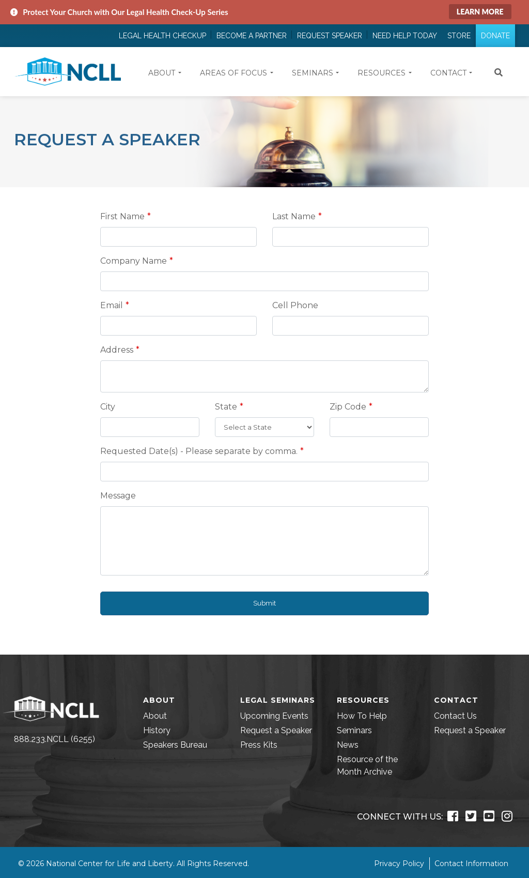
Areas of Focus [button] (233, 73)
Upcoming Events (274, 716)
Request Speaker (329, 36)
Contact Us (455, 716)
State (226, 407)
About (155, 716)
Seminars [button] (312, 73)
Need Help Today (404, 36)
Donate (495, 36)
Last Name (294, 216)
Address (116, 350)
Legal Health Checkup (162, 36)
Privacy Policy (399, 863)
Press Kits (258, 745)
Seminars (354, 730)
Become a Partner (251, 36)
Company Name (133, 261)
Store (459, 36)
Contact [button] (448, 73)
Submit (264, 603)
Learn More (480, 11)
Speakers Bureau (175, 745)
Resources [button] (381, 73)
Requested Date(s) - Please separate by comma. (199, 451)
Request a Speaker (276, 730)
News (348, 745)
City (107, 407)
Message (118, 496)
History (156, 730)
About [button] (161, 73)
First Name (122, 216)
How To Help (362, 716)
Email (111, 305)
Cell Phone (295, 305)
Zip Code (348, 407)
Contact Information (471, 863)
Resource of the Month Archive (367, 765)
